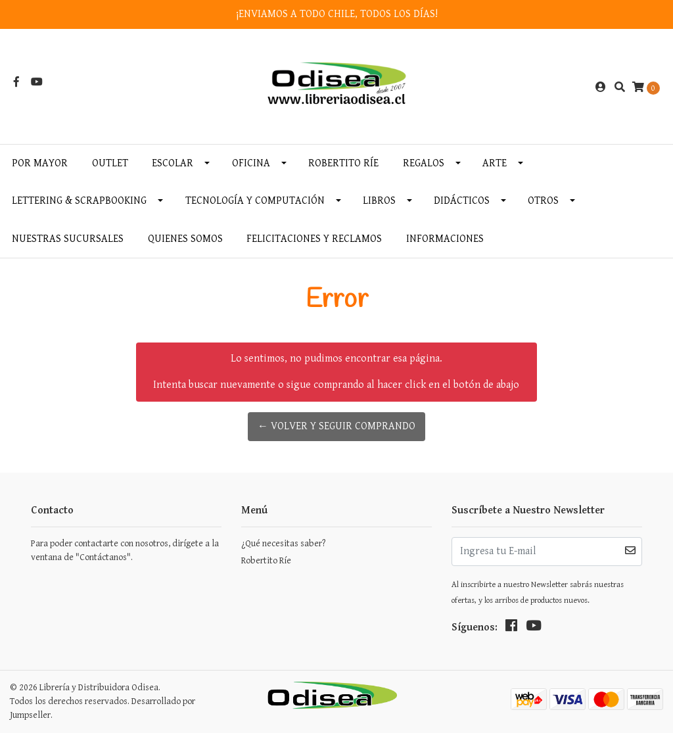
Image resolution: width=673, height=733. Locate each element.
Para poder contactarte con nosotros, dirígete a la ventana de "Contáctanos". (125, 550)
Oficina (251, 163)
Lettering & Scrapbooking (79, 201)
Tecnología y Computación (255, 201)
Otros (543, 201)
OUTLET (110, 163)
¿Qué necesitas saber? (283, 543)
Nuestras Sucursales (68, 239)
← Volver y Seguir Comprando (336, 426)
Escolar (172, 163)
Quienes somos (185, 239)
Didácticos (462, 201)
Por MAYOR (40, 163)
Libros (379, 201)
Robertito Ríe (343, 163)
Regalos (423, 163)
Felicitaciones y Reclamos (314, 239)
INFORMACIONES (445, 239)
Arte (494, 163)
